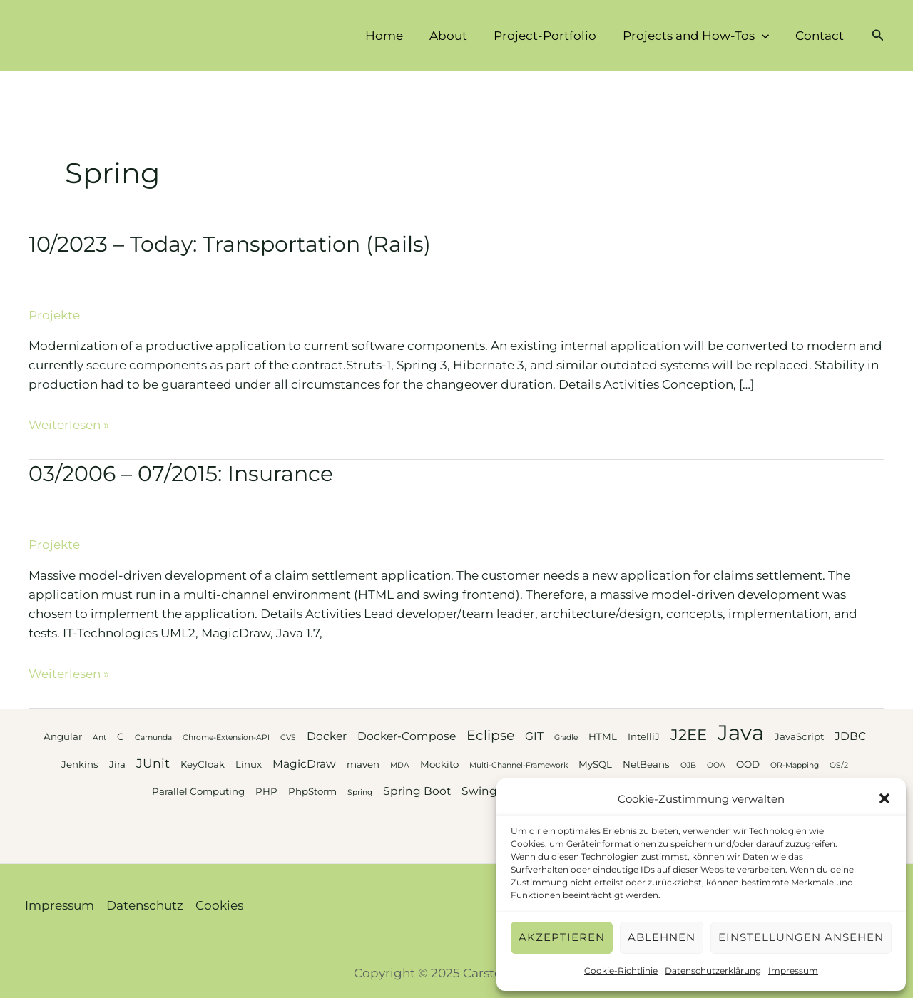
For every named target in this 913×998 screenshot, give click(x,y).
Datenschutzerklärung (713, 970)
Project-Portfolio (550, 36)
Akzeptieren (562, 937)
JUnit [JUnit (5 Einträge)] (153, 763)
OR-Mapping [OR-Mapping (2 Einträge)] (794, 765)
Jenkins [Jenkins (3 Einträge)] (79, 764)
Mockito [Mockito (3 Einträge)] (439, 764)
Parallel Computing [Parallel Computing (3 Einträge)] (198, 791)
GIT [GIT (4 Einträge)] (534, 736)
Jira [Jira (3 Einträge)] (117, 764)
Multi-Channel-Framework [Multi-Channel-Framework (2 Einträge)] (518, 765)
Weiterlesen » (69, 425)
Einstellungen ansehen (801, 937)
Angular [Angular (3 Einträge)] (63, 736)
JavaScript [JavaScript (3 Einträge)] (799, 736)
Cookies (219, 905)
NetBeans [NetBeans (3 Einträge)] (646, 764)
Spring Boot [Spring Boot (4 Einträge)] (417, 791)
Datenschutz (144, 905)
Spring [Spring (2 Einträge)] (359, 792)
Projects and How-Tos (699, 35)
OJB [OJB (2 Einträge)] (688, 765)
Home (394, 36)
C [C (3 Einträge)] (120, 736)
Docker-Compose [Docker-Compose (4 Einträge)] (406, 736)
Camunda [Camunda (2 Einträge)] (153, 737)
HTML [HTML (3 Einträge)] (602, 736)
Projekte (54, 315)
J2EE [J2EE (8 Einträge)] (688, 735)
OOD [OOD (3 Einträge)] (748, 764)
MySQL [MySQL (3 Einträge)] (595, 764)
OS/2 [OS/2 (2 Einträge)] (839, 765)
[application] (765, 35)
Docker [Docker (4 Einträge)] (327, 736)
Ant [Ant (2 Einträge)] (99, 737)
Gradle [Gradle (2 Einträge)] (566, 737)
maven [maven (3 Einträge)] (363, 764)
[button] (884, 798)
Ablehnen (661, 937)
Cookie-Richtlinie (621, 970)
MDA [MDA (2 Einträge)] (399, 765)
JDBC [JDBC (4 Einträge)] (850, 736)
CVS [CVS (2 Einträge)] (288, 737)
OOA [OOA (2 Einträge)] (716, 765)
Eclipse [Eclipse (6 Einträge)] (490, 735)
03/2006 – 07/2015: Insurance (181, 474)
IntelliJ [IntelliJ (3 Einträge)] (644, 736)
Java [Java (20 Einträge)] (741, 732)
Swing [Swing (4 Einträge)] (479, 791)
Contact (821, 36)
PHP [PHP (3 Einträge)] (266, 791)
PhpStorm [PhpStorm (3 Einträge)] (312, 791)
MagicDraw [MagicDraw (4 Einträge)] (304, 764)
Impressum (793, 970)
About (456, 36)
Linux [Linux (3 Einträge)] (248, 764)
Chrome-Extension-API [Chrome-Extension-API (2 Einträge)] (226, 737)
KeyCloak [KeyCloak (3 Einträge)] (202, 764)
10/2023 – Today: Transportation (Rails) (230, 244)
